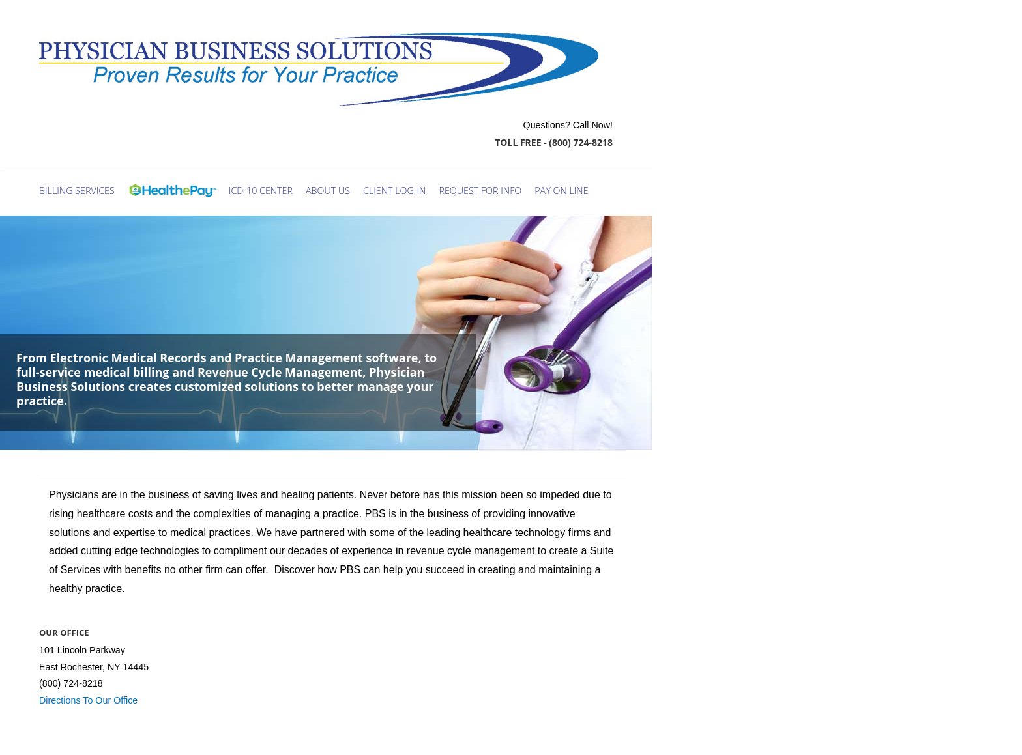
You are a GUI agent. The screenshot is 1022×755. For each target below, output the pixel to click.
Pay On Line (561, 190)
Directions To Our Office (88, 700)
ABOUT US (328, 190)
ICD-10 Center (261, 190)
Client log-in (394, 190)
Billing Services (77, 190)
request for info (480, 190)
